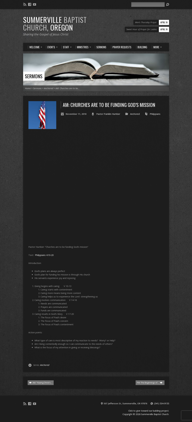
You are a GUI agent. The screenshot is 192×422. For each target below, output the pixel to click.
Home (28, 88)
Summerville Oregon (55, 23)
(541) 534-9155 (161, 403)
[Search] (148, 4)
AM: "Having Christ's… (40, 382)
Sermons (33, 76)
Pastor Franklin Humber (108, 114)
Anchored (48, 88)
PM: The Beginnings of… (150, 382)
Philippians (155, 114)
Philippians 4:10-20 (44, 255)
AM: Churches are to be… (67, 88)
